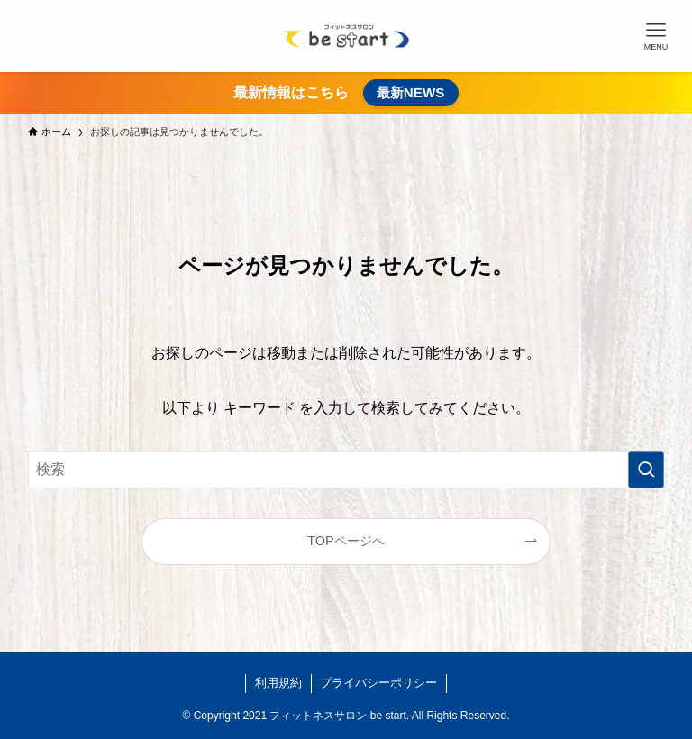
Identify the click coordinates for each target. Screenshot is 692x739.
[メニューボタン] (656, 36)
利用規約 (278, 682)
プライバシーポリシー (378, 682)
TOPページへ (345, 541)
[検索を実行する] (646, 469)
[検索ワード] (346, 469)
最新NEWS (411, 92)
